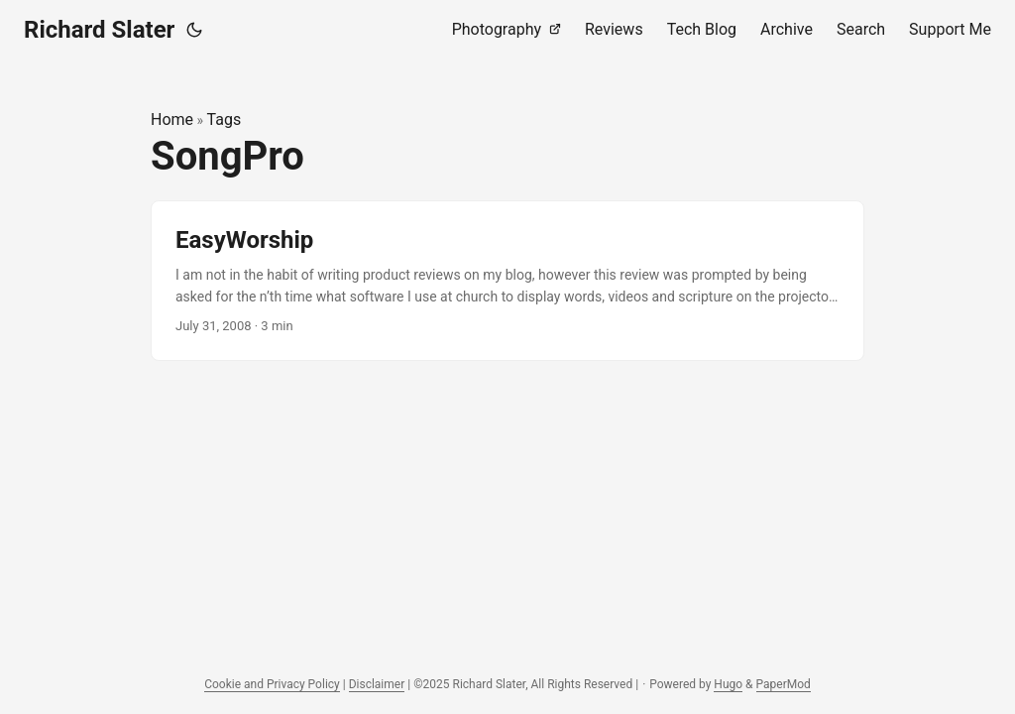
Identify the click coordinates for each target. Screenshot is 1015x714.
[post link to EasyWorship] (507, 281)
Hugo (728, 684)
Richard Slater (99, 30)
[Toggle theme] (194, 30)
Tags (224, 119)
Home (172, 119)
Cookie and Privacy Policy (272, 684)
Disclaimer (377, 684)
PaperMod (783, 684)
